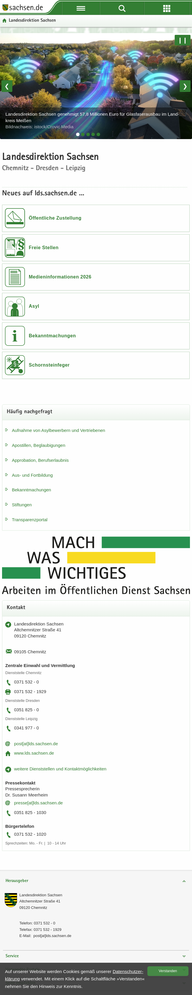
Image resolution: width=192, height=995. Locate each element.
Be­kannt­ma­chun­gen (31, 489)
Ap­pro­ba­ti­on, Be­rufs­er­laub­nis (40, 460)
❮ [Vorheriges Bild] (6, 86)
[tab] (78, 134)
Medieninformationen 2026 (60, 276)
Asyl (34, 306)
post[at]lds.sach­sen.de (36, 743)
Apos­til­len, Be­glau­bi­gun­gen (38, 445)
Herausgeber (17, 881)
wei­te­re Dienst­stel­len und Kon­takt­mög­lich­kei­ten (60, 768)
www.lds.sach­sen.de (34, 752)
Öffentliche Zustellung (55, 218)
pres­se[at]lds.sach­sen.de (38, 802)
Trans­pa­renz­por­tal (30, 519)
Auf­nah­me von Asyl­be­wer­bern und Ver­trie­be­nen (58, 430)
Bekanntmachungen (52, 335)
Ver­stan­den (168, 971)
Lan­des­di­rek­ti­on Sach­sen (40, 895)
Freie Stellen (43, 247)
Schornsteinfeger (49, 365)
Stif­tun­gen (22, 504)
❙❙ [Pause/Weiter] (183, 40)
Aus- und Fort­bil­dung (32, 475)
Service (12, 956)
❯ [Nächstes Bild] (185, 86)
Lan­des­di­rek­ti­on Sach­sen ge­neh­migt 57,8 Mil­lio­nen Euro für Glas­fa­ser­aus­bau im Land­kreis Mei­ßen (92, 120)
